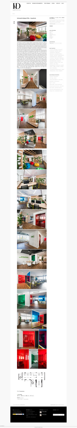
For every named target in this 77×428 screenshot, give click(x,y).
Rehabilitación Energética (37, 3)
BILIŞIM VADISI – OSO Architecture (54, 81)
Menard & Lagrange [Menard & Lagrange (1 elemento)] (52, 59)
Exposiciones (51, 33)
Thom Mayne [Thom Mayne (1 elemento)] (58, 66)
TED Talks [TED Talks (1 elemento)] (51, 66)
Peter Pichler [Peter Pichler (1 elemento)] (56, 62)
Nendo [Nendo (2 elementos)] (63, 59)
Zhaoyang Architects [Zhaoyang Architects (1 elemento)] (52, 70)
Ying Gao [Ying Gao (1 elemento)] (63, 69)
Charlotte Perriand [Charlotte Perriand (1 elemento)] (52, 52)
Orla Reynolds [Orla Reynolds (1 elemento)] (51, 62)
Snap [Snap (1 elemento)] (54, 63)
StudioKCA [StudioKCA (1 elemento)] (62, 65)
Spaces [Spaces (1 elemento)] (57, 63)
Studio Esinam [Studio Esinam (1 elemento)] (58, 65)
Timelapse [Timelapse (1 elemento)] (61, 66)
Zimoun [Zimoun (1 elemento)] (57, 70)
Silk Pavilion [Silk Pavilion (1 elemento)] (51, 63)
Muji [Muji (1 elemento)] (60, 59)
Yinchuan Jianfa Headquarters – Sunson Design (56, 79)
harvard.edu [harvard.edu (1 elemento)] (51, 55)
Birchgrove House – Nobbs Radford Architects (56, 90)
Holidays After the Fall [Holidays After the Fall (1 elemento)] (61, 55)
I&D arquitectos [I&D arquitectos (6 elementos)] (60, 56)
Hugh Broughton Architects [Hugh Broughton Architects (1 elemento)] (53, 56)
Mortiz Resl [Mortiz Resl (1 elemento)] (57, 59)
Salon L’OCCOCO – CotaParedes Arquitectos (56, 87)
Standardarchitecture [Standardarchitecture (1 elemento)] (52, 65)
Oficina (53, 3)
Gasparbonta (22, 391)
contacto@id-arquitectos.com (17, 412)
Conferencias (51, 31)
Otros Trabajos (47, 3)
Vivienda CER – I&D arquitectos (54, 76)
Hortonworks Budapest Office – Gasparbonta (26, 18)
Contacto (58, 3)
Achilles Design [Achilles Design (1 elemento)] (56, 49)
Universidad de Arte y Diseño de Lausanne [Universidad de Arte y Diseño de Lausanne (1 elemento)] (55, 69)
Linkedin (15, 1)
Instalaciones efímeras (53, 34)
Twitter (11, 1)
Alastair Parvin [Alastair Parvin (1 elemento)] (60, 49)
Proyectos (29, 3)
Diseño (50, 32)
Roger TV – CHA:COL (52, 82)
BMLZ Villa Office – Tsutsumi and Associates (56, 84)
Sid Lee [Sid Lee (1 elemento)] (62, 62)
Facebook (13, 1)
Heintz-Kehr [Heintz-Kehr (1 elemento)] (55, 55)
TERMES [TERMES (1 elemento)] (54, 66)
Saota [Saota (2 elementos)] (59, 62)
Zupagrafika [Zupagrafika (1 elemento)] (60, 70)
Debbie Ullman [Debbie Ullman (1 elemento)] (57, 52)
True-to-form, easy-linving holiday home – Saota (56, 89)
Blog (63, 3)
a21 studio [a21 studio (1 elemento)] (51, 49)
